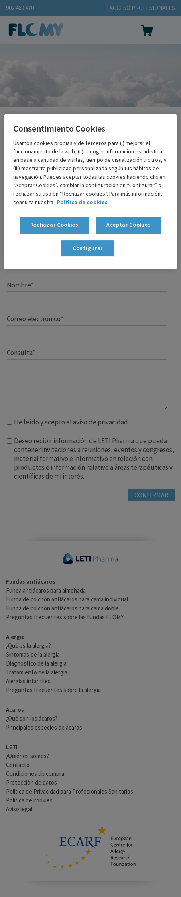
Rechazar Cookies (54, 224)
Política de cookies (82, 202)
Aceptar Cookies (128, 224)
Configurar (88, 248)
